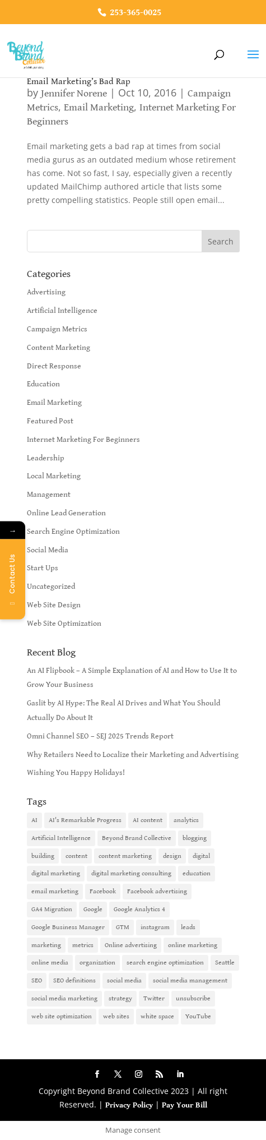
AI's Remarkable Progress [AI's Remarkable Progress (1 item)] (85, 820)
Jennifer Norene (74, 93)
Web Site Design (54, 605)
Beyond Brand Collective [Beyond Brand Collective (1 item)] (136, 838)
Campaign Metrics (57, 329)
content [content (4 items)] (76, 856)
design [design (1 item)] (172, 856)
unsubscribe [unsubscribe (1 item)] (193, 998)
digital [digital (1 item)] (201, 856)
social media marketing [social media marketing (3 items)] (64, 998)
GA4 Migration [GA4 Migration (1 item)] (51, 909)
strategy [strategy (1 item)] (120, 998)
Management (49, 494)
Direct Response (54, 366)
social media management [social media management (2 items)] (190, 980)
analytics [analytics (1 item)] (186, 820)
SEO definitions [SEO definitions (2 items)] (74, 980)
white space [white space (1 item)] (157, 1016)
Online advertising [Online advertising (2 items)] (131, 945)
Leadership (45, 458)
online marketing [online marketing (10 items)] (192, 945)
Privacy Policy (129, 1105)
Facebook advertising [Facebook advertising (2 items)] (157, 891)
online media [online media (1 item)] (49, 962)
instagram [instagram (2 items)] (155, 927)
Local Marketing (54, 476)
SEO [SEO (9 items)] (36, 980)
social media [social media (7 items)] (124, 980)
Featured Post (50, 421)
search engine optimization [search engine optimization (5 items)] (165, 962)
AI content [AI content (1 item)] (147, 820)
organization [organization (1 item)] (97, 962)
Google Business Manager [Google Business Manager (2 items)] (68, 927)
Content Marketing (58, 347)
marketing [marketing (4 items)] (46, 945)
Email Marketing (99, 107)
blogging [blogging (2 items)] (195, 838)
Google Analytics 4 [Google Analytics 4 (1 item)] (139, 909)
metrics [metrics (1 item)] (83, 945)
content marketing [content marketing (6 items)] (125, 856)
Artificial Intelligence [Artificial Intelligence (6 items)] (61, 838)
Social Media (47, 550)
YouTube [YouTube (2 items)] (198, 1016)
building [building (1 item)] (42, 856)
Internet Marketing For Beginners (83, 439)
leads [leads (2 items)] (188, 927)
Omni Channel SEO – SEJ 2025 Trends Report (100, 736)
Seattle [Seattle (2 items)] (225, 962)
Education (43, 384)
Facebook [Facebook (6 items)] (103, 891)
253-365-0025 (134, 12)
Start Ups (42, 568)
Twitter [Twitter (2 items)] (154, 998)
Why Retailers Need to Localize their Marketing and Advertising (133, 754)
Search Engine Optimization (73, 531)
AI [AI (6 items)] (34, 820)
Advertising (46, 292)
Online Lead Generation (66, 513)
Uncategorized (51, 586)
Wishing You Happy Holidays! (76, 772)
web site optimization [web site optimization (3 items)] (61, 1016)
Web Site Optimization (64, 623)
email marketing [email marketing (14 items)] (54, 891)
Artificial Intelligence (62, 310)
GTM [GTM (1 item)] (122, 927)
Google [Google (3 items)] (92, 909)
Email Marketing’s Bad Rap (78, 81)
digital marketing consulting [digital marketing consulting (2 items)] (131, 873)
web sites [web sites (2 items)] (116, 1016)
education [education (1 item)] (197, 873)
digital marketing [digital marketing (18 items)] (55, 873)
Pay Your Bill (184, 1105)
